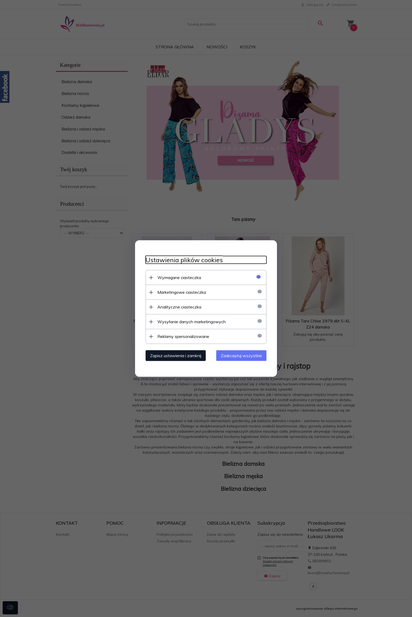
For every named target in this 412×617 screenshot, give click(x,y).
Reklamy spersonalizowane (183, 336)
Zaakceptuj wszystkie (241, 355)
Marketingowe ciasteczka (181, 292)
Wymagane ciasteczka (179, 277)
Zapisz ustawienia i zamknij (175, 355)
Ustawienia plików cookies (184, 260)
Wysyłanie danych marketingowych (191, 321)
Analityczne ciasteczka (179, 307)
